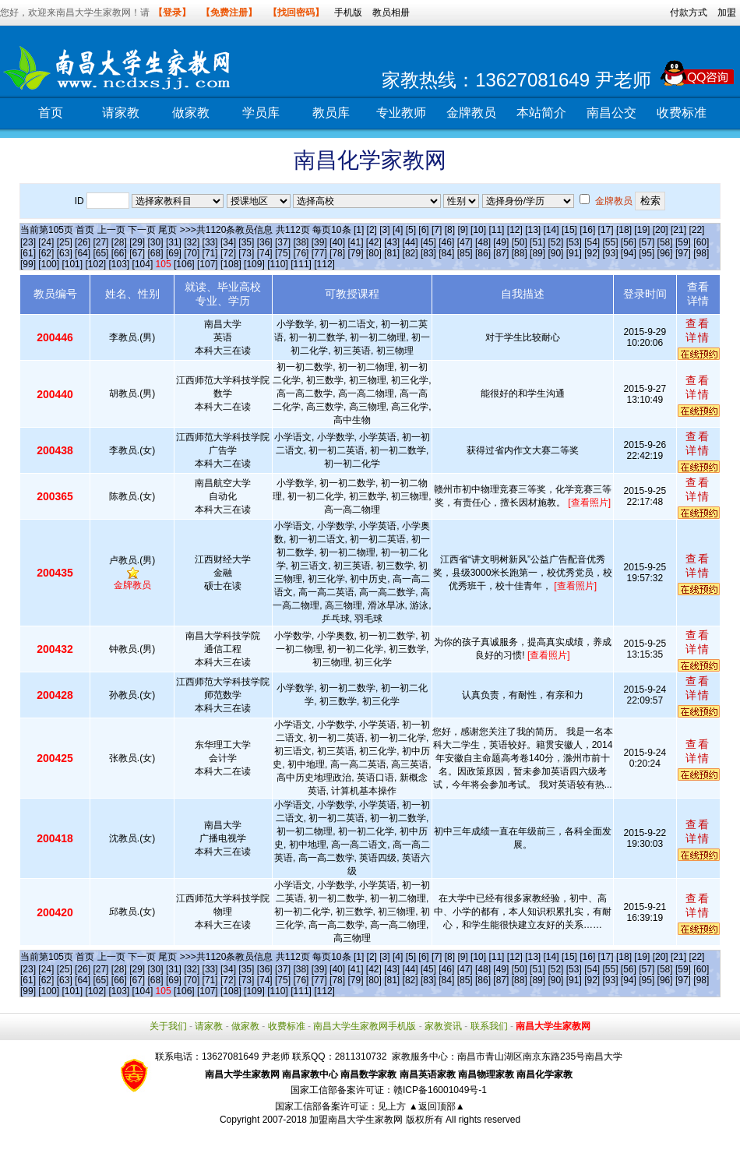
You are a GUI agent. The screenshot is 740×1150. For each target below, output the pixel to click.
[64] (82, 253)
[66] (119, 253)
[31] (173, 242)
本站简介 (541, 112)
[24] (46, 242)
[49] (501, 242)
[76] (300, 253)
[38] (300, 242)
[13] (533, 229)
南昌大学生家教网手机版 (364, 1026)
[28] (119, 242)
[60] (701, 242)
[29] (137, 242)
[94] (628, 253)
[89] (537, 253)
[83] (428, 253)
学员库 (261, 112)
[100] (48, 264)
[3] (384, 229)
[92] (592, 253)
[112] (324, 264)
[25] (64, 242)
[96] (665, 253)
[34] (228, 242)
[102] (95, 264)
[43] (392, 242)
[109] (254, 264)
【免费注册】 (229, 12)
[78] (337, 253)
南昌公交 (611, 112)
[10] (478, 229)
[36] (265, 242)
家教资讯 (443, 1026)
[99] (28, 264)
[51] (537, 242)
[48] (483, 242)
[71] (210, 253)
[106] (184, 264)
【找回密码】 (296, 12)
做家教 (191, 112)
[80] (374, 253)
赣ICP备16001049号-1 (440, 1090)
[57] (646, 242)
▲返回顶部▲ (437, 1106)
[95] (646, 253)
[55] (610, 242)
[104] (142, 264)
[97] (683, 253)
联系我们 (489, 1026)
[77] (319, 253)
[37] (283, 242)
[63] (64, 253)
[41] (355, 242)
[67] (137, 253)
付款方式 (688, 12)
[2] (372, 229)
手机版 (348, 12)
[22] (696, 229)
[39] (319, 242)
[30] (156, 242)
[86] (483, 253)
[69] (173, 253)
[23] (28, 242)
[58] (665, 242)
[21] (678, 229)
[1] (359, 229)
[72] (228, 253)
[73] (246, 253)
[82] (410, 253)
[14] (551, 229)
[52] (555, 242)
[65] (100, 253)
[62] (46, 253)
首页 (50, 112)
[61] (28, 253)
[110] (277, 264)
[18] (624, 229)
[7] (437, 229)
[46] (446, 242)
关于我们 (168, 1026)
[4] (398, 229)
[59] (683, 242)
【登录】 (172, 12)
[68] (156, 253)
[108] (230, 264)
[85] (465, 253)
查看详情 (697, 330)
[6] (423, 229)
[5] (411, 229)
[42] (374, 242)
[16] (587, 229)
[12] (515, 229)
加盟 (726, 12)
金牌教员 (471, 112)
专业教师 (401, 112)
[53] (574, 242)
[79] (355, 253)
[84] (446, 253)
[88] (519, 253)
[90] (555, 253)
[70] (191, 253)
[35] (246, 242)
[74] (265, 253)
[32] (191, 242)
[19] (642, 229)
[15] (569, 229)
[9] (462, 229)
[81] (392, 253)
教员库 (331, 112)
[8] (450, 229)
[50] (519, 242)
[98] (701, 253)
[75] (283, 253)
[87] (501, 253)
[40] (337, 242)
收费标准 (682, 112)
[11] (496, 229)
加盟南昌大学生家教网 (356, 1119)
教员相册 (391, 12)
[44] (410, 242)
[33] (210, 242)
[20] (660, 229)
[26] (82, 242)
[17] (606, 229)
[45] (428, 242)
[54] (592, 242)
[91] (574, 253)
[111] (301, 264)
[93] (610, 253)
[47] (465, 242)
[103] (119, 264)
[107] (207, 264)
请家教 (120, 112)
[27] (100, 242)
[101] (72, 264)
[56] (628, 242)
